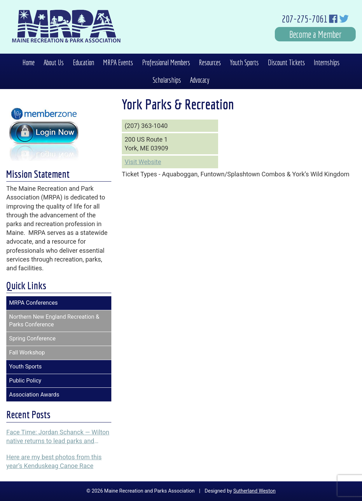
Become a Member (315, 34)
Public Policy (25, 380)
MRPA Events (118, 62)
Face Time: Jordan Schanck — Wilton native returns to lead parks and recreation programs (57, 436)
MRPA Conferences (33, 302)
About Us (53, 62)
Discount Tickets (286, 62)
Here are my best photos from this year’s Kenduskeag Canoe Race (54, 461)
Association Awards (34, 394)
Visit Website (143, 161)
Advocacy (199, 80)
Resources (210, 62)
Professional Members (166, 62)
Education (83, 62)
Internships (327, 62)
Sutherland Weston (254, 491)
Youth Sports (244, 62)
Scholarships (167, 80)
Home (28, 62)
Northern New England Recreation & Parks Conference (54, 320)
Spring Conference (32, 338)
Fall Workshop (27, 352)
